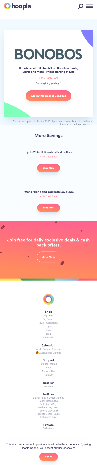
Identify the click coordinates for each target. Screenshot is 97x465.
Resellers (48, 386)
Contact (48, 375)
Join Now (48, 257)
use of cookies (66, 448)
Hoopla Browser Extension (48, 349)
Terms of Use (48, 371)
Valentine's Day (48, 404)
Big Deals (48, 315)
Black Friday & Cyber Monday (48, 397)
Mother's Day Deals (48, 407)
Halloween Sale (48, 417)
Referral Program (48, 364)
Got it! (48, 456)
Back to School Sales (48, 414)
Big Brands (48, 319)
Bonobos (48, 54)
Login (48, 326)
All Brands (48, 337)
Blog (48, 334)
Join (48, 330)
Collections (48, 428)
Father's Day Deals (49, 410)
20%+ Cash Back (48, 322)
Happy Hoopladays (48, 401)
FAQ (48, 367)
